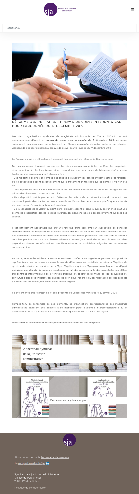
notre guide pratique (74, 400)
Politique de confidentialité (30, 487)
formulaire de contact (55, 457)
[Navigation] (132, 9)
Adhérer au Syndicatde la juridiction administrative (37, 354)
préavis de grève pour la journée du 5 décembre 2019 (80, 140)
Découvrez (56, 400)
